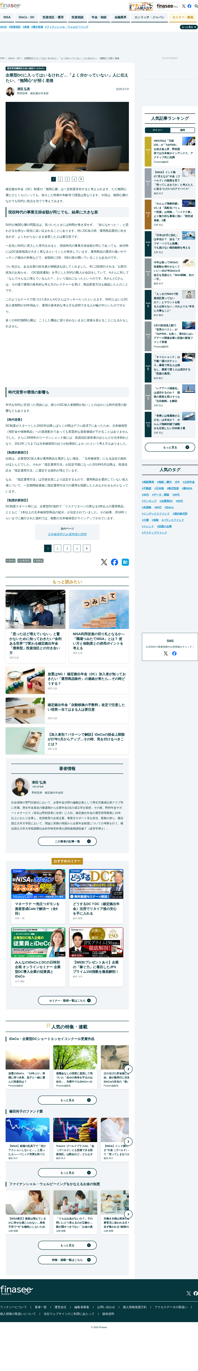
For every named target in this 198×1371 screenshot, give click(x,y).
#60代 (157, 507)
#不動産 (146, 488)
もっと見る (74, 1100)
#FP (177, 482)
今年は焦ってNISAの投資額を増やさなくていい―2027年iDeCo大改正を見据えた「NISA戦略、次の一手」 (174, 271)
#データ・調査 (160, 494)
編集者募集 (81, 1307)
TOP (2, 58)
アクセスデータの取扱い (171, 1307)
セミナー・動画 (182, 17)
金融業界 (120, 17)
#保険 (155, 520)
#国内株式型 (180, 513)
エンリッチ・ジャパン (149, 17)
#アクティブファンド (154, 532)
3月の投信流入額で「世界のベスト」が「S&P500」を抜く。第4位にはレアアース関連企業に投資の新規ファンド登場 (174, 334)
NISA (7, 17)
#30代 (145, 494)
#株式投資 (173, 488)
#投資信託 (15, 26)
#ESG (3, 26)
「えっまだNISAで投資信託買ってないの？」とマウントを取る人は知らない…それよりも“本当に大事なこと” (174, 302)
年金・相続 (99, 17)
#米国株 (146, 507)
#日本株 (159, 488)
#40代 (175, 494)
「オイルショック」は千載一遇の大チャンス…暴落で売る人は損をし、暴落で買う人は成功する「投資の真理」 (172, 365)
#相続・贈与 (164, 482)
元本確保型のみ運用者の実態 (67, 534)
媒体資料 (108, 1313)
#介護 (145, 520)
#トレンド (148, 526)
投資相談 (77, 17)
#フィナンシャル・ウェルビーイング (66, 26)
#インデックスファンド (156, 513)
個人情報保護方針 (135, 1307)
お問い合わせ (106, 1307)
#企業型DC (166, 501)
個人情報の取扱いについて (18, 1313)
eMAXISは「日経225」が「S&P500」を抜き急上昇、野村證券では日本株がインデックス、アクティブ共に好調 (173, 149)
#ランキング (149, 501)
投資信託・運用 (53, 17)
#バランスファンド (173, 520)
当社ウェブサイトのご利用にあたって (69, 1313)
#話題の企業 (164, 526)
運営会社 (60, 1307)
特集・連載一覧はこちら (70, 1259)
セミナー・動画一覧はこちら (69, 1000)
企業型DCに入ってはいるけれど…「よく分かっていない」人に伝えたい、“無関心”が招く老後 (71, 58)
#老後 (26, 26)
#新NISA (187, 488)
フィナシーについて (13, 1307)
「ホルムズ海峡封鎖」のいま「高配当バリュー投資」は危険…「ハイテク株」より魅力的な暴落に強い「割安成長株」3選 (173, 212)
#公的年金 (189, 482)
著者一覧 (41, 1307)
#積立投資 (37, 26)
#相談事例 (148, 482)
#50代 (179, 501)
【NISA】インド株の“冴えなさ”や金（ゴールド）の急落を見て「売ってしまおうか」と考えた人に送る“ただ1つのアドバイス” (173, 180)
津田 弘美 (23, 88)
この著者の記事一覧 (72, 841)
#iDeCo (169, 507)
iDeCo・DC (27, 17)
